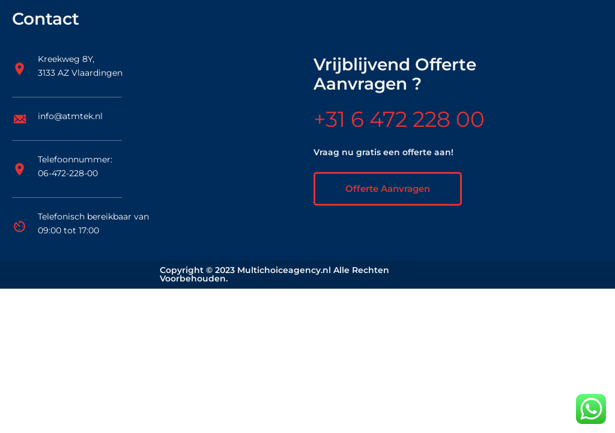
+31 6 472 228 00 (399, 119)
